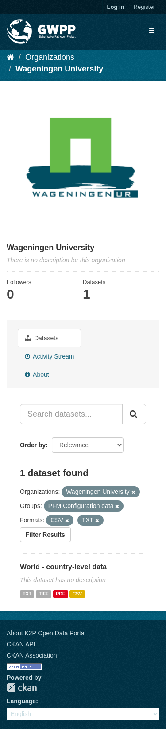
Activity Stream (49, 356)
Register (144, 7)
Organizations (49, 57)
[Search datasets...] (71, 414)
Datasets (41, 338)
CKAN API (21, 644)
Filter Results (45, 534)
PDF (60, 593)
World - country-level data (63, 567)
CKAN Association (32, 655)
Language (21, 701)
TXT (27, 593)
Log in (115, 7)
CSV (77, 593)
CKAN (22, 687)
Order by (33, 445)
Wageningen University (59, 68)
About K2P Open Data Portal (46, 633)
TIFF (44, 593)
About (37, 374)
